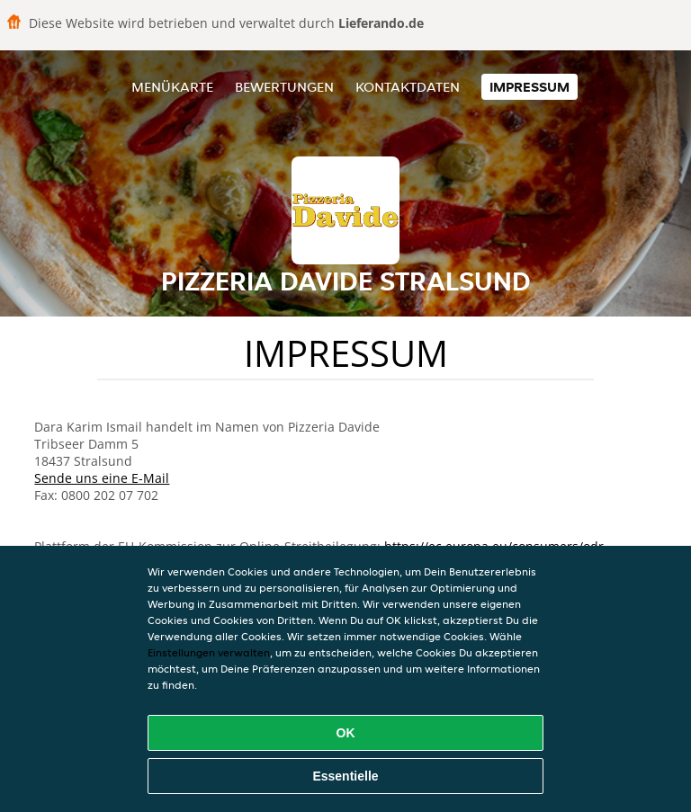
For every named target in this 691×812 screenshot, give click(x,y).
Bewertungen (284, 86)
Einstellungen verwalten (209, 652)
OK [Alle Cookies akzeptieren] (346, 733)
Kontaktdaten (407, 86)
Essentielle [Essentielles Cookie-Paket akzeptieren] (345, 776)
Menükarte (172, 86)
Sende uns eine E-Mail (101, 477)
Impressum (529, 86)
